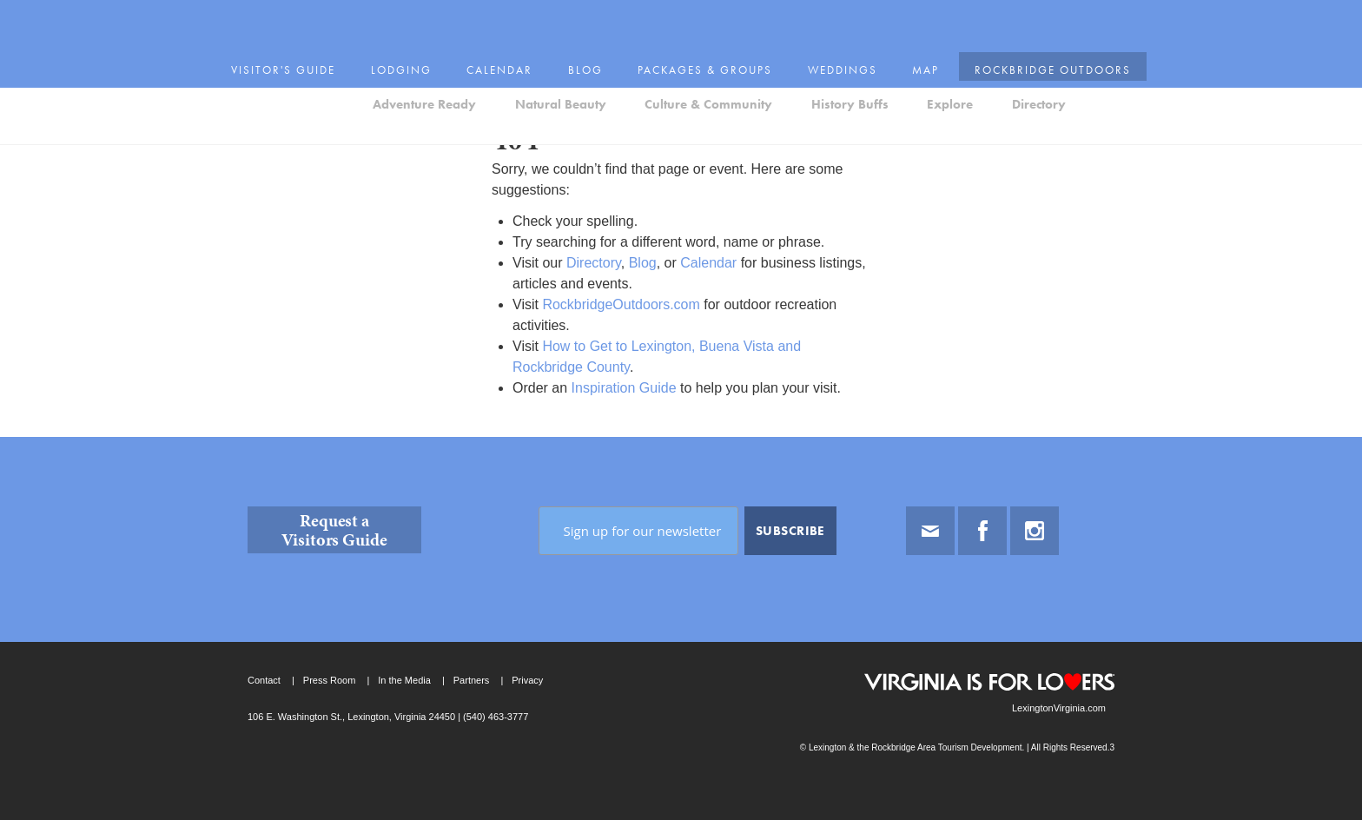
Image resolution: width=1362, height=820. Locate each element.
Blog (593, 19)
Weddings (829, 19)
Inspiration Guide (624, 387)
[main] (681, 264)
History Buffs (850, 63)
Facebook (982, 530)
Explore (950, 63)
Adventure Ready (424, 63)
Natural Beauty (560, 63)
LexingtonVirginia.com (1059, 708)
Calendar (514, 19)
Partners (471, 680)
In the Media (404, 680)
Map (908, 19)
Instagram (1034, 530)
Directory (1039, 63)
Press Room (329, 680)
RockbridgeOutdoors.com (620, 304)
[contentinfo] (681, 628)
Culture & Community (708, 63)
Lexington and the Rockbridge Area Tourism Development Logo (308, 66)
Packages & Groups (704, 19)
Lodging (422, 19)
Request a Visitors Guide (334, 530)
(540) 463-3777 (494, 716)
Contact (264, 680)
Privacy (527, 680)
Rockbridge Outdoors (1025, 19)
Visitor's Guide (314, 19)
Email (930, 530)
